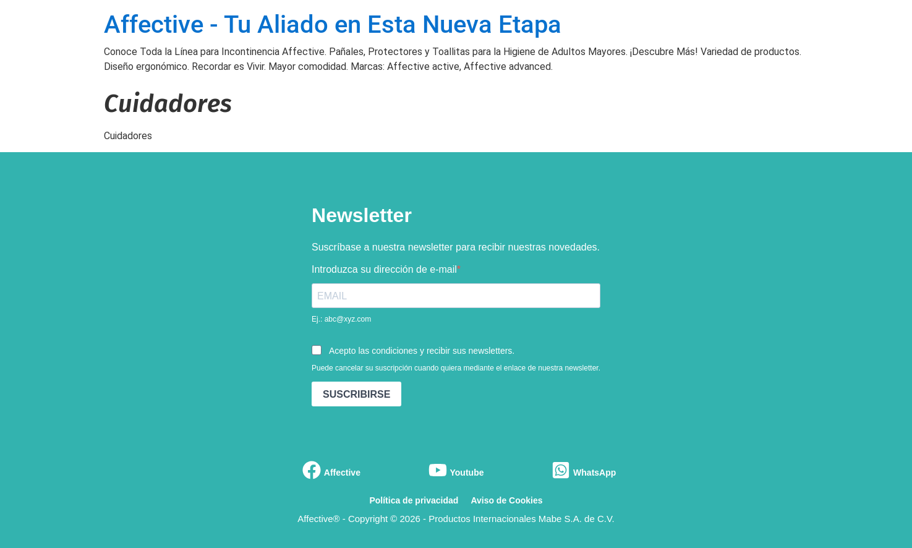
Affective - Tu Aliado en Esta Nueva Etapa (332, 24)
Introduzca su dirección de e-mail (384, 270)
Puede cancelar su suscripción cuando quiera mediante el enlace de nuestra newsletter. (456, 368)
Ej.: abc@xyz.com (341, 319)
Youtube (467, 472)
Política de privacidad (413, 500)
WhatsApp (594, 472)
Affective (342, 472)
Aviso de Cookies (506, 500)
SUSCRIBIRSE (356, 394)
